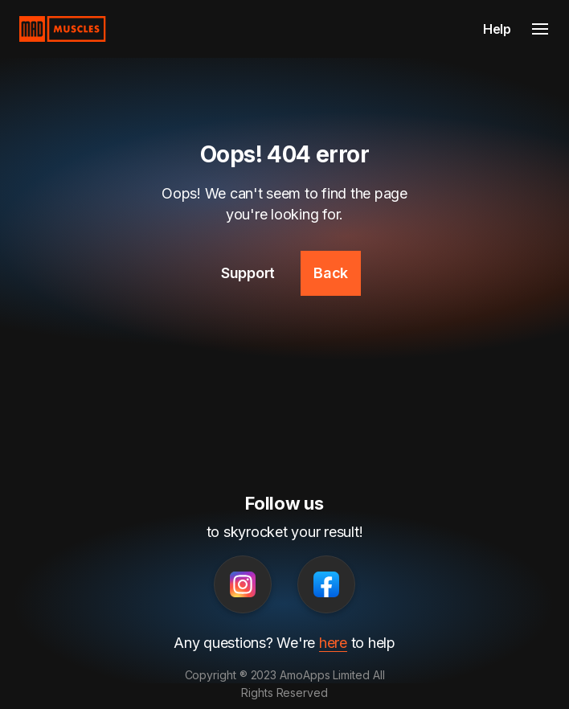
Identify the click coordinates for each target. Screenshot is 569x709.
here (333, 642)
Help (497, 29)
